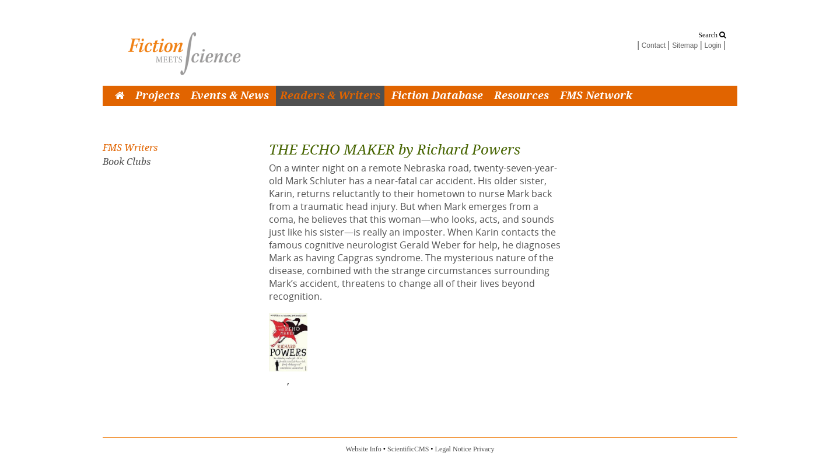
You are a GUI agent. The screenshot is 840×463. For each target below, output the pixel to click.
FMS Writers (130, 147)
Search (712, 35)
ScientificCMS (408, 449)
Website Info (363, 449)
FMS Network (596, 96)
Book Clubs (126, 161)
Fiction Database (437, 96)
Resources (521, 96)
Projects (157, 96)
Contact (654, 45)
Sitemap (685, 45)
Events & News (230, 96)
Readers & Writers (330, 96)
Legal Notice (453, 449)
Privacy (484, 449)
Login (712, 45)
